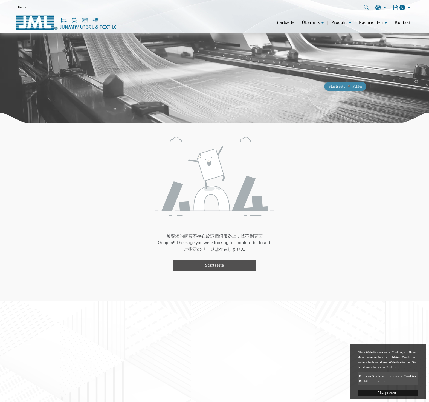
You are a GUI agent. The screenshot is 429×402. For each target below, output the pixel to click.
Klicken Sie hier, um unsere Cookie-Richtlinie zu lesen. (387, 378)
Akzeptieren (386, 393)
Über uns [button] (311, 22)
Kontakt (403, 22)
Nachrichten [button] (371, 22)
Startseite (285, 22)
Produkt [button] (339, 22)
